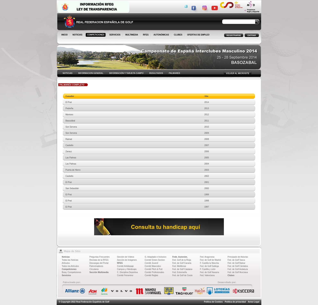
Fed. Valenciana (207, 275)
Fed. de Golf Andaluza (238, 269)
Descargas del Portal (98, 263)
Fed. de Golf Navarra (209, 272)
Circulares (94, 269)
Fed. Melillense (179, 266)
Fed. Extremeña (179, 272)
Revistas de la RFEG (98, 260)
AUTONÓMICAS (161, 35)
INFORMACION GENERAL (90, 73)
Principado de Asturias (238, 257)
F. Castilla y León (207, 269)
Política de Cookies (213, 302)
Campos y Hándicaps (126, 269)
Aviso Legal (253, 302)
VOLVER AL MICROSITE (237, 73)
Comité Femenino (125, 275)
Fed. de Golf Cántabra (238, 266)
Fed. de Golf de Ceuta (182, 275)
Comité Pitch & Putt (153, 269)
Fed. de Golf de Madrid (210, 260)
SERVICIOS (115, 35)
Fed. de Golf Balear (236, 263)
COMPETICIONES (96, 35)
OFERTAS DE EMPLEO (198, 35)
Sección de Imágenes (127, 260)
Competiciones (69, 269)
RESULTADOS (156, 73)
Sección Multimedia (98, 272)
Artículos (66, 263)
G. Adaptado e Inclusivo (155, 257)
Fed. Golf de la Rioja (181, 260)
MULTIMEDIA (132, 35)
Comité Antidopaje (125, 266)
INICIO (64, 35)
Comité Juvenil (151, 263)
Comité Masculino (153, 266)
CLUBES (178, 35)
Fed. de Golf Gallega (209, 266)
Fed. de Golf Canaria (181, 263)
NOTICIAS (78, 35)
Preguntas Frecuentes (99, 257)
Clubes (231, 275)
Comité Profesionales (154, 272)
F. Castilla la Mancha (209, 263)
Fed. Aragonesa (207, 257)
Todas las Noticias (70, 260)
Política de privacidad (235, 302)
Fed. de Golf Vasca (236, 260)
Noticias (66, 257)
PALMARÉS (174, 73)
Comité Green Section (155, 260)
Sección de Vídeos (125, 257)
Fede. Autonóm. (180, 257)
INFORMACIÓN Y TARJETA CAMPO (126, 73)
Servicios (66, 275)
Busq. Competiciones (71, 272)
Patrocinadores (96, 266)
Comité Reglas (151, 275)
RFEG (146, 35)
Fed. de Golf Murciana (238, 272)
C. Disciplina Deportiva (127, 272)
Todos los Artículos (70, 266)
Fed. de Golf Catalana (182, 269)
